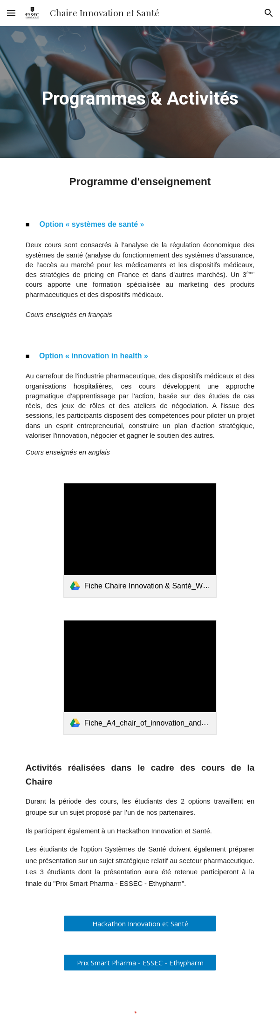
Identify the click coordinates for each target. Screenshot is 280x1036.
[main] (140, 92)
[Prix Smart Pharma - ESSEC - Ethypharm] (140, 962)
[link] (140, 540)
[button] (11, 13)
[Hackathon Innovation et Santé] (140, 923)
